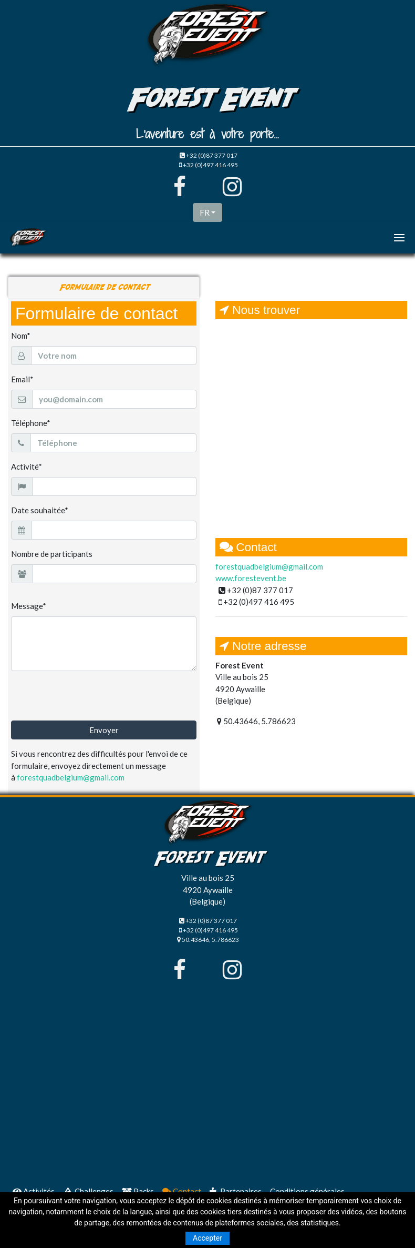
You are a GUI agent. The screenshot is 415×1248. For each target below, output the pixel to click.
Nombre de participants (51, 554)
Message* (28, 606)
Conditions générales (307, 1191)
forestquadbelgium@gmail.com (70, 777)
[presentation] (91, 700)
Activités (34, 1191)
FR (205, 212)
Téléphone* (30, 423)
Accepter (207, 1238)
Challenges (88, 1191)
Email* (22, 379)
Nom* (20, 335)
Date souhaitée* (39, 510)
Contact (181, 1191)
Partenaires (236, 1191)
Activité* (26, 466)
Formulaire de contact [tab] (104, 287)
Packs (138, 1191)
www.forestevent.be (250, 578)
